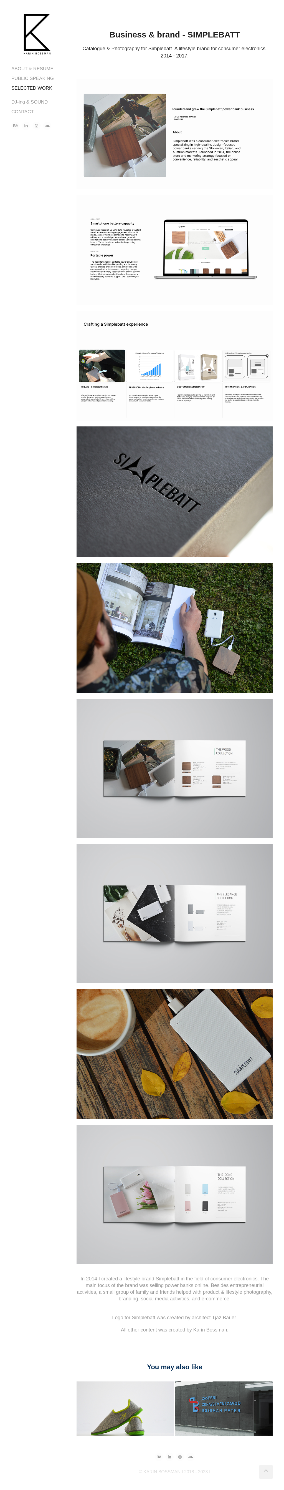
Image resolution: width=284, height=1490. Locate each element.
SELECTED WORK (31, 88)
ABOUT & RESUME (32, 68)
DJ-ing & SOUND (29, 102)
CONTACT (22, 111)
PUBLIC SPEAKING (32, 78)
